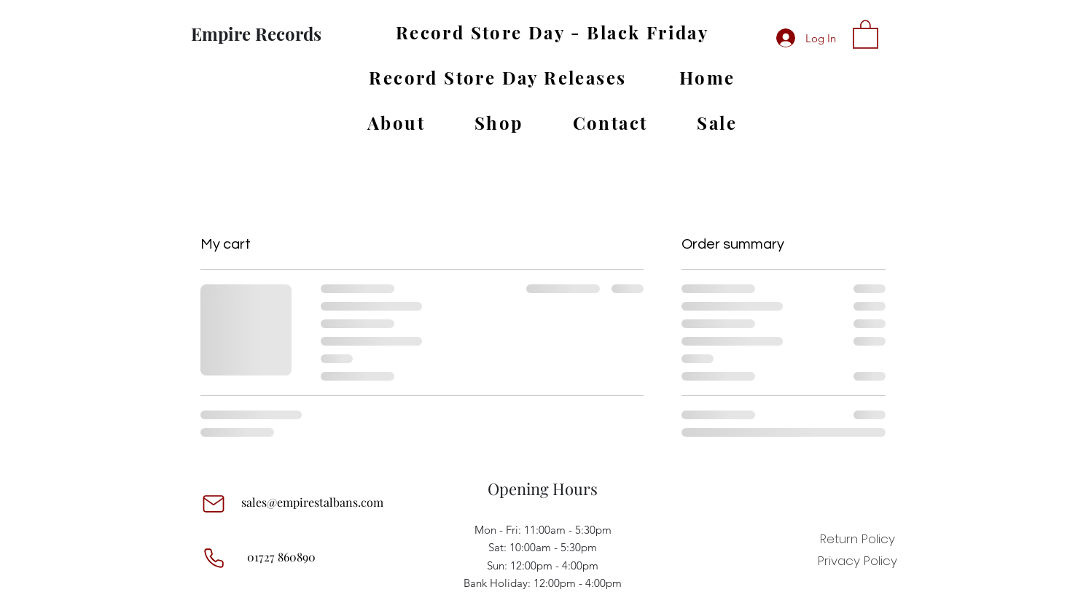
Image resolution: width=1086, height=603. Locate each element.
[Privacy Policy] (857, 561)
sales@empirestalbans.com (312, 502)
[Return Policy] (857, 538)
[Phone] (213, 558)
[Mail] (213, 503)
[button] (865, 33)
